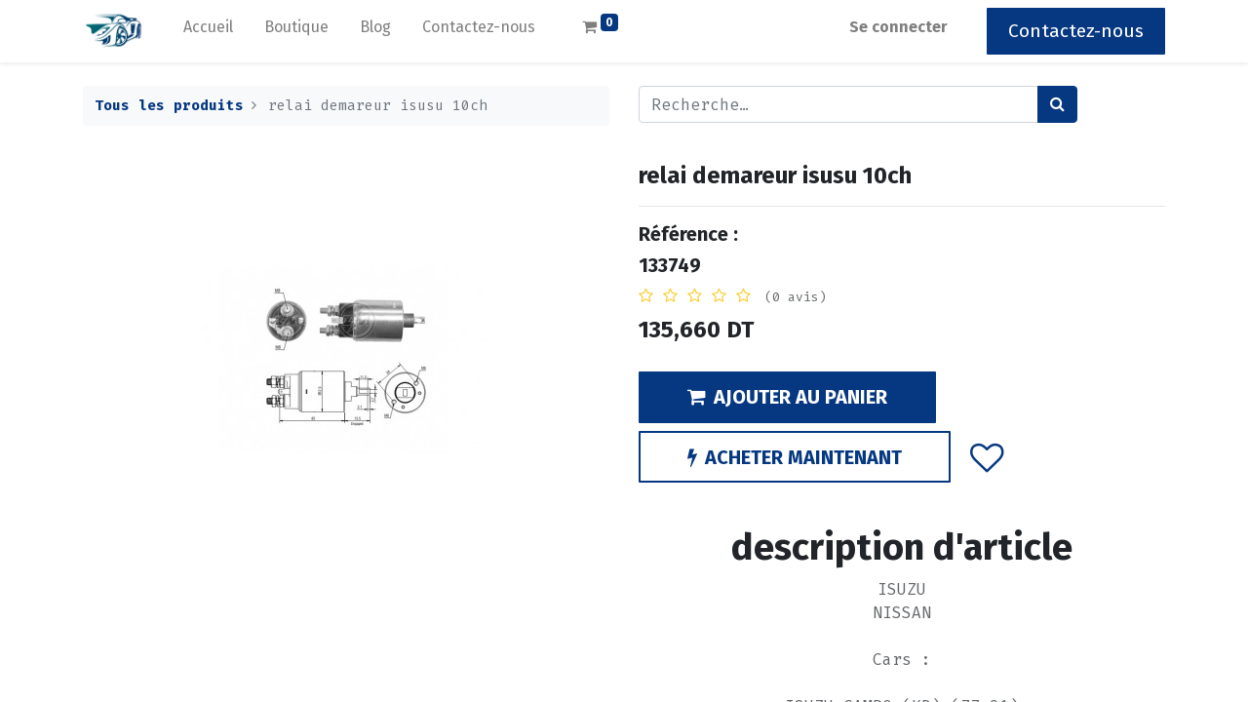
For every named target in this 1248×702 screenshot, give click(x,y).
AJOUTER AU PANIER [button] (787, 397)
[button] (987, 456)
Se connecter (898, 27)
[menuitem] (208, 31)
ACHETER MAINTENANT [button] (794, 457)
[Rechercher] (1057, 104)
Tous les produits (169, 106)
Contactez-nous (1076, 31)
